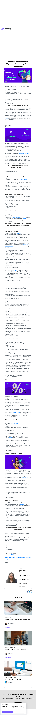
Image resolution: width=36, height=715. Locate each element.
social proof (22, 504)
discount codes (25, 477)
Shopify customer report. (23, 153)
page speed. (25, 218)
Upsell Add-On (15, 270)
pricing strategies (24, 204)
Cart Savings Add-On (15, 412)
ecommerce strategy (15, 217)
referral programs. (14, 423)
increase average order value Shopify (22, 269)
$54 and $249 (23, 179)
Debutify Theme (26, 411)
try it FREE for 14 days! (13, 554)
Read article (8, 627)
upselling (19, 233)
